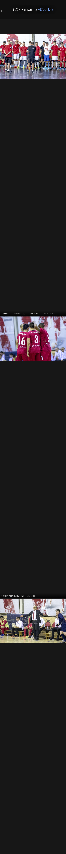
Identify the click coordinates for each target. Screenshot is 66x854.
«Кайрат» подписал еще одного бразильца (18, 596)
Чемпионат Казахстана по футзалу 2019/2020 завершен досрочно (28, 313)
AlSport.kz (45, 9)
